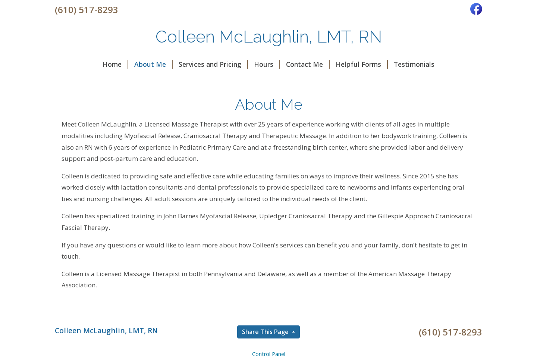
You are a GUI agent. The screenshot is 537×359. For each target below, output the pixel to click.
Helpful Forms (362, 64)
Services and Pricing (213, 64)
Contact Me (308, 64)
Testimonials (414, 64)
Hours (267, 64)
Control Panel (268, 354)
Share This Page (266, 332)
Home (115, 64)
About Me (153, 64)
